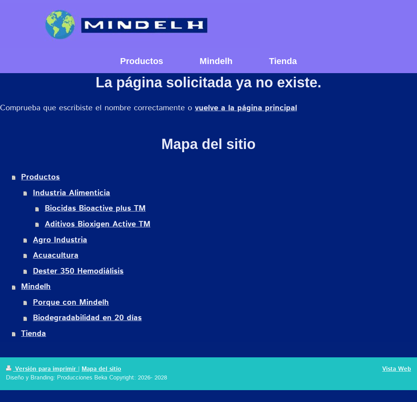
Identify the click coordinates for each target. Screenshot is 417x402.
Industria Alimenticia (71, 193)
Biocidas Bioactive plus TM (95, 208)
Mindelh (36, 287)
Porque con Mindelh (71, 302)
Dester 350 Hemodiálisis (78, 271)
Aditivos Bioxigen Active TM (97, 224)
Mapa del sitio (101, 369)
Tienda (33, 334)
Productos (40, 177)
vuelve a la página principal (246, 108)
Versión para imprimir (42, 369)
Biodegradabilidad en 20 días (87, 318)
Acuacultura (55, 255)
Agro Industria (60, 240)
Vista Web (396, 369)
